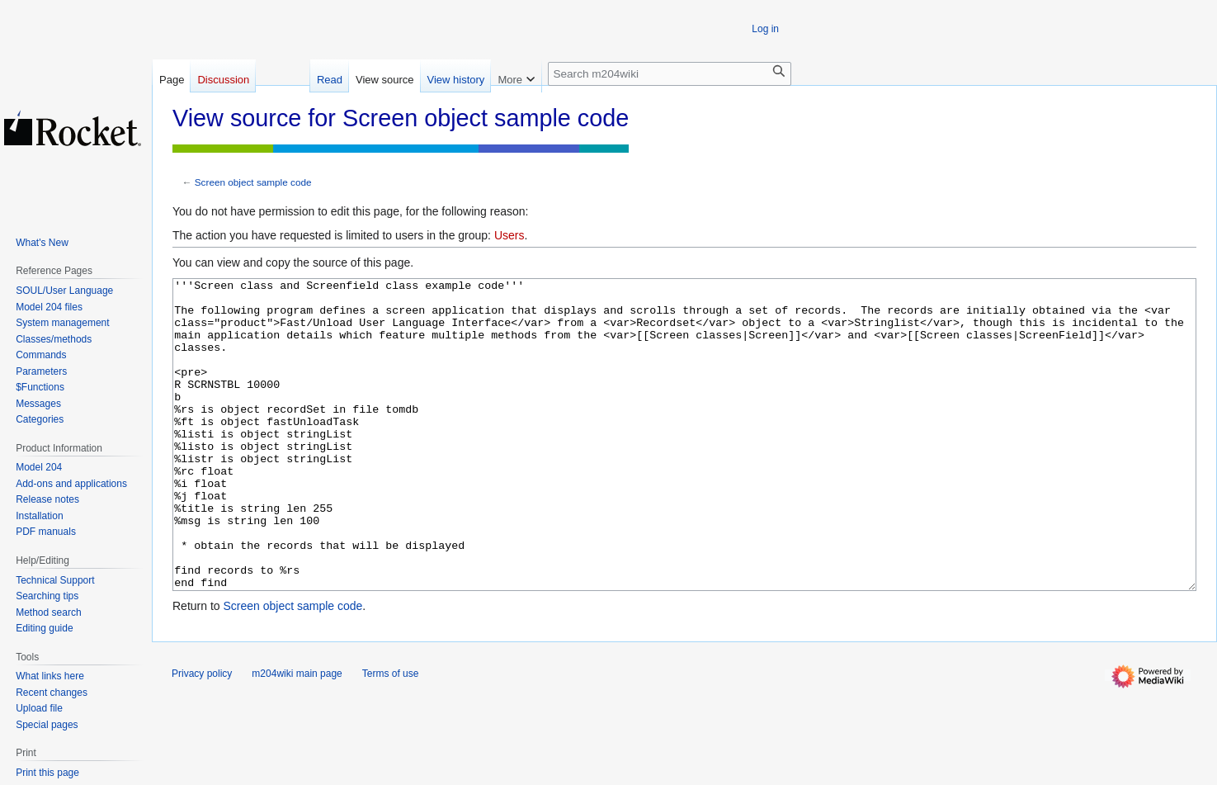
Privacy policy (202, 735)
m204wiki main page (297, 735)
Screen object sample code (253, 182)
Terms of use (390, 735)
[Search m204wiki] (669, 74)
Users (509, 235)
